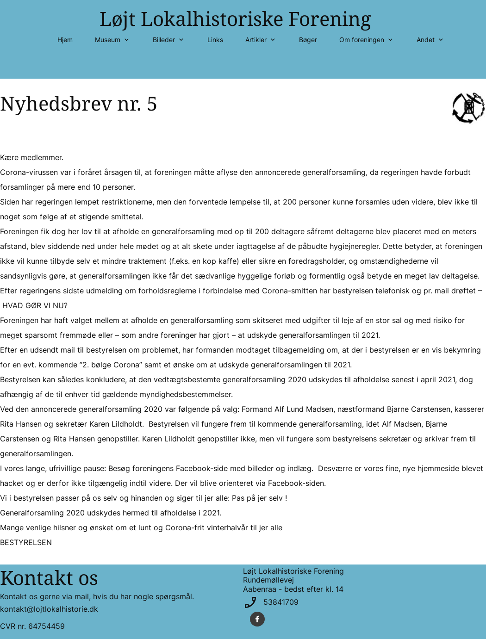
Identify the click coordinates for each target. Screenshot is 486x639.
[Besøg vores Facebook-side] (257, 619)
